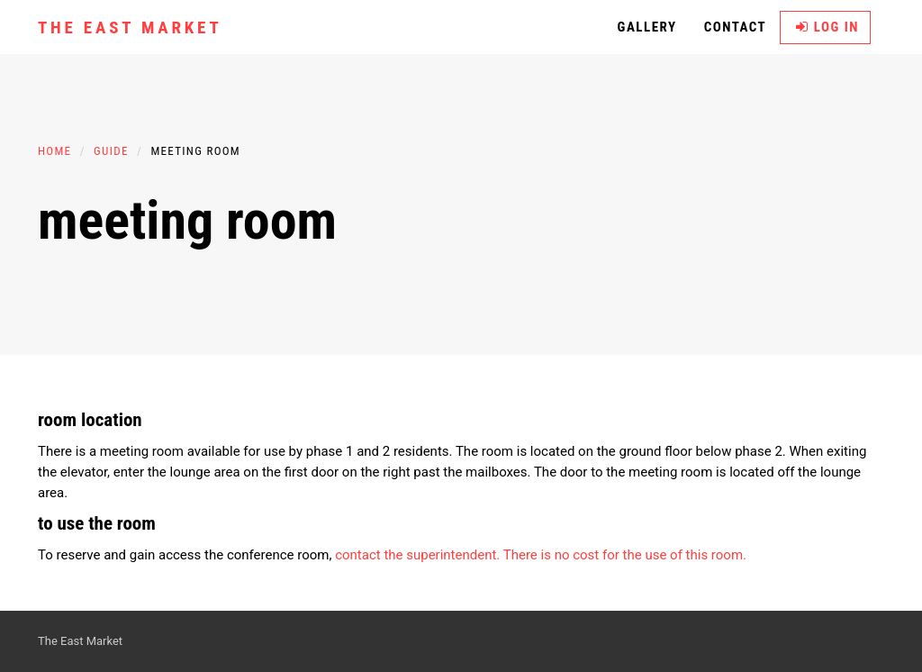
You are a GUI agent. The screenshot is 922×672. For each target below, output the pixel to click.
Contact (735, 27)
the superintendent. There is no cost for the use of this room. (563, 555)
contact (358, 555)
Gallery (647, 27)
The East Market (130, 27)
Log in (827, 27)
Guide (111, 151)
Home (54, 151)
